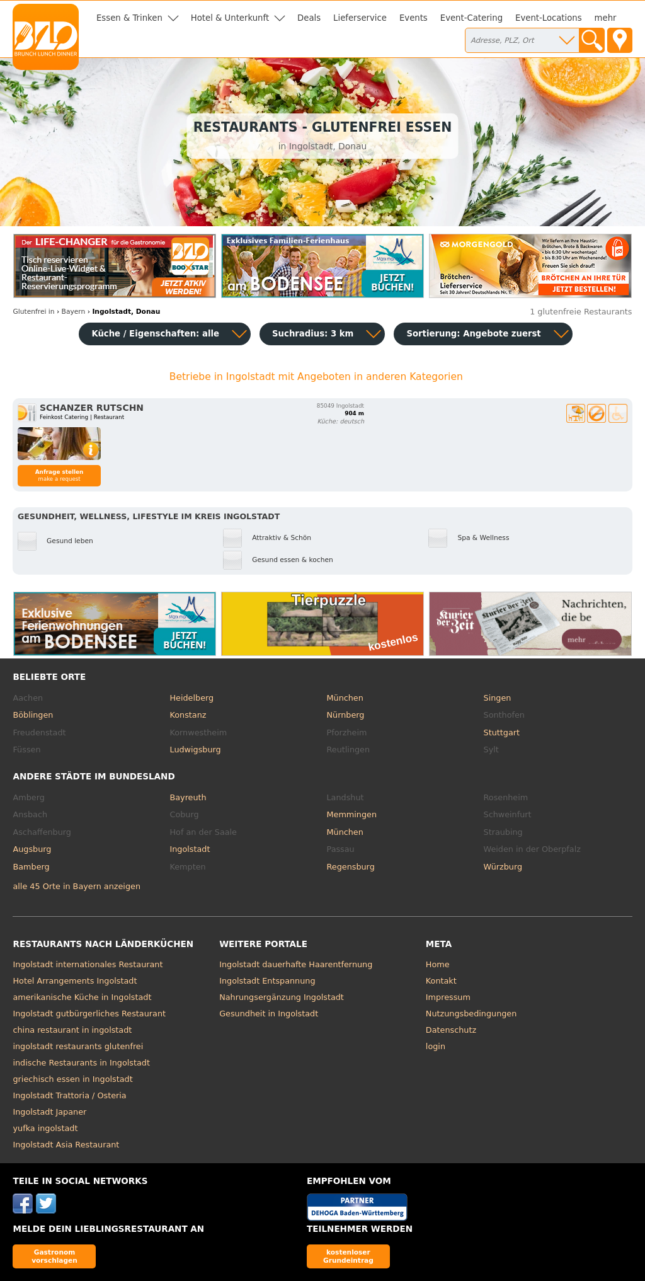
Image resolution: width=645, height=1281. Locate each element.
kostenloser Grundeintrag (348, 1256)
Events (413, 18)
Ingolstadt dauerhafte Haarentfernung (295, 964)
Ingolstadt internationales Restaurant (88, 964)
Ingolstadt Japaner (49, 1112)
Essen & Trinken (129, 18)
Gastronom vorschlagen (54, 1256)
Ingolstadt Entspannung (267, 980)
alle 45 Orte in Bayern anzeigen (76, 886)
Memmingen (352, 814)
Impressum (448, 997)
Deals (309, 18)
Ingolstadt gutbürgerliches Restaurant (89, 1013)
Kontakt (441, 980)
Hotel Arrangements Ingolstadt (75, 980)
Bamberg (31, 866)
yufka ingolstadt (45, 1128)
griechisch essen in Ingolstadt (72, 1079)
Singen (497, 698)
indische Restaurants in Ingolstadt (81, 1062)
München (345, 698)
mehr (606, 18)
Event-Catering (471, 18)
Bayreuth (187, 797)
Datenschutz (451, 1030)
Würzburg (503, 866)
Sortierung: (473, 333)
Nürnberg (346, 715)
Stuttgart (502, 732)
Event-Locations (548, 18)
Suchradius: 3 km (312, 333)
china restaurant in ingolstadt (72, 1030)
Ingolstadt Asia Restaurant (66, 1144)
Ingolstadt (189, 849)
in (33, 311)
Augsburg (32, 849)
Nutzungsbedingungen (471, 1013)
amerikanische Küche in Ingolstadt (82, 997)
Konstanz (187, 715)
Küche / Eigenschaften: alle (155, 333)
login (435, 1046)
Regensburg (351, 866)
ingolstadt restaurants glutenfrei (78, 1046)
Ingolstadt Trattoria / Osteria (69, 1095)
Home (438, 964)
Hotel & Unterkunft (230, 18)
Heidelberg (191, 698)
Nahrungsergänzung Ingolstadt (281, 997)
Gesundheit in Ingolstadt (268, 1013)
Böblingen (33, 715)
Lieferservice (360, 18)
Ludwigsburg (194, 749)
